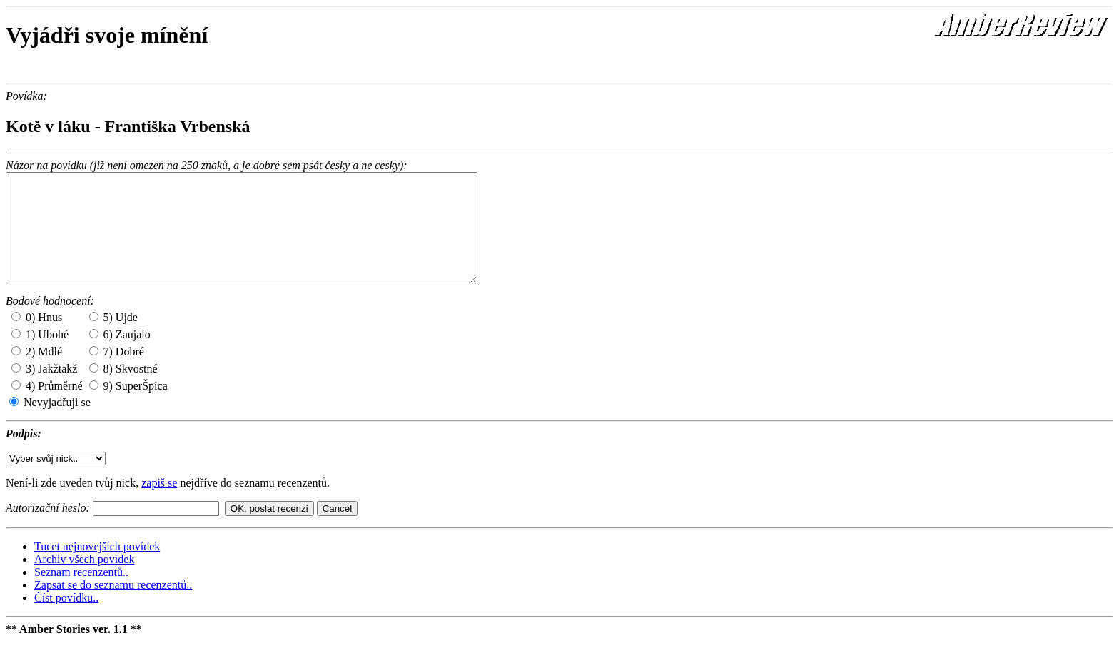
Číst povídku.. (66, 619)
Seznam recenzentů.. (81, 593)
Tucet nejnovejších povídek (97, 568)
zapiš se (159, 504)
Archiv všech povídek (84, 581)
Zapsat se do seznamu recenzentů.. (113, 606)
